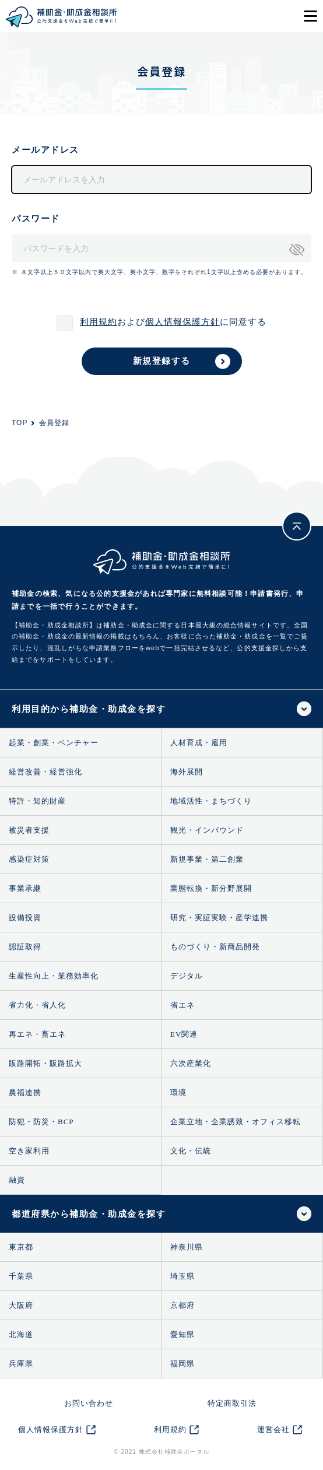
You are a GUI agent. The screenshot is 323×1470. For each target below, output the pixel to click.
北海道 (21, 1334)
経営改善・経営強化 (45, 771)
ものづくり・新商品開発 (215, 946)
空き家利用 (29, 1150)
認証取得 (25, 946)
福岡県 (182, 1363)
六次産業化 (190, 1063)
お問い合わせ (88, 1403)
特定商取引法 (232, 1403)
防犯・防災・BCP (41, 1121)
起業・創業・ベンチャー (54, 742)
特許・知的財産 (37, 801)
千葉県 (21, 1276)
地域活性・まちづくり (211, 801)
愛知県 (182, 1334)
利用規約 (98, 322)
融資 (17, 1180)
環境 (178, 1092)
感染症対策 (29, 859)
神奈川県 (186, 1247)
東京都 (21, 1247)
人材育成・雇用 (198, 742)
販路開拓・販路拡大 (45, 1063)
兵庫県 (21, 1363)
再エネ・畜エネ (37, 1034)
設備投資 (25, 917)
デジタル (186, 975)
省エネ (182, 1005)
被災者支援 (29, 830)
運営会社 (273, 1429)
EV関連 (184, 1034)
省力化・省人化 (37, 1005)
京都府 (182, 1305)
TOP (19, 423)
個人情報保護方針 (182, 322)
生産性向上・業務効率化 (54, 975)
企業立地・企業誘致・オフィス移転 (235, 1121)
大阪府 (21, 1305)
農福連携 (25, 1092)
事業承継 (25, 888)
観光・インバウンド (207, 830)
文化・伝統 (190, 1150)
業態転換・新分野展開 (211, 888)
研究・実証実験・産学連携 (219, 917)
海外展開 (186, 771)
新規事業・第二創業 (207, 859)
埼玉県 (182, 1276)
